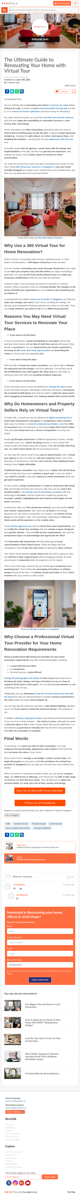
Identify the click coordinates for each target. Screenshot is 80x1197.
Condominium (21, 823)
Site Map (71, 1192)
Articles (8, 1161)
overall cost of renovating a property (43, 492)
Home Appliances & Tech (18, 828)
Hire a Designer (12, 815)
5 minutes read (12, 82)
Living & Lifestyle (42, 828)
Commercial (55, 823)
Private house (38, 823)
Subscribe (49, 1176)
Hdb (8, 823)
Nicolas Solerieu (38, 629)
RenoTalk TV (11, 1155)
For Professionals (13, 1152)
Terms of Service (13, 1133)
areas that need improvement (35, 350)
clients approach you (21, 526)
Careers (8, 1130)
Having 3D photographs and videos (22, 678)
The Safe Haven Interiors (50, 238)
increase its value (59, 105)
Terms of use (54, 971)
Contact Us (10, 1127)
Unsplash (54, 629)
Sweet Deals (11, 1158)
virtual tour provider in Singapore (46, 299)
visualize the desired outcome (58, 117)
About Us (9, 1124)
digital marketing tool (59, 417)
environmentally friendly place (54, 108)
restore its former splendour (26, 111)
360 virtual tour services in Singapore (34, 167)
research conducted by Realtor (42, 424)
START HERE (15, 1112)
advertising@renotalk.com (15, 1108)
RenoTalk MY (11, 1164)
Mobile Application (14, 1167)
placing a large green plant (28, 718)
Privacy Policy (11, 1136)
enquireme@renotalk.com (15, 1101)
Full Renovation (40, 965)
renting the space (58, 386)
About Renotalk (12, 1139)
